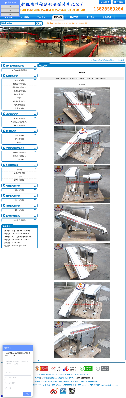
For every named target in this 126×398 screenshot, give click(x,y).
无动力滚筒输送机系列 (19, 122)
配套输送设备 (12, 165)
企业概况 (25, 17)
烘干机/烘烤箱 (19, 173)
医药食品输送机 (19, 84)
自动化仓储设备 (13, 216)
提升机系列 (11, 131)
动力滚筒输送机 (19, 118)
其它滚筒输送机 (19, 125)
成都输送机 (59, 23)
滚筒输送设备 (76, 23)
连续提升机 (19, 139)
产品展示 (41, 17)
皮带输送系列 (12, 76)
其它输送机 (19, 108)
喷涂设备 (67, 23)
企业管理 (90, 17)
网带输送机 (19, 210)
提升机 (85, 23)
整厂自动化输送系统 (15, 66)
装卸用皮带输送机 (19, 87)
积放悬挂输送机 (19, 156)
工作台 (19, 177)
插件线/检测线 (19, 105)
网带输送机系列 (13, 206)
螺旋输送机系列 (13, 186)
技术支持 (74, 17)
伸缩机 (19, 98)
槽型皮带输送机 (19, 101)
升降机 (19, 142)
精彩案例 (58, 17)
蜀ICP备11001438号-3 (84, 378)
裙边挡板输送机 (19, 91)
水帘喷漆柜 (19, 160)
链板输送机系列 (13, 196)
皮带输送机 (19, 80)
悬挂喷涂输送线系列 (15, 148)
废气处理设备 (19, 180)
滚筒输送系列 (12, 114)
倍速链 (19, 170)
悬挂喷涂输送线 (19, 153)
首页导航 (104, 60)
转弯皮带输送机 (19, 94)
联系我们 (107, 17)
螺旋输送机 (19, 190)
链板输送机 (19, 200)
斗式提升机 (19, 135)
